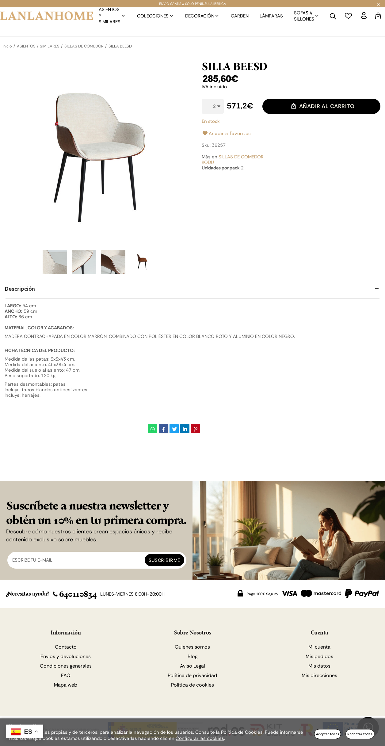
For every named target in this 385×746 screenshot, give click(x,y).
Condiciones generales (66, 666)
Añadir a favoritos (226, 133)
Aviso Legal (192, 666)
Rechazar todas (359, 734)
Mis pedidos (319, 656)
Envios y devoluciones (65, 656)
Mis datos (319, 666)
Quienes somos (192, 647)
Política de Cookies (242, 732)
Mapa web (65, 685)
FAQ (66, 675)
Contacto (66, 647)
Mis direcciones (319, 675)
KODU (208, 162)
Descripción (20, 288)
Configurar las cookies (200, 738)
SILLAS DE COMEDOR (241, 157)
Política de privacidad (192, 675)
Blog (192, 656)
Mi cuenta (319, 647)
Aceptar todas (327, 734)
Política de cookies (192, 685)
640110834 (75, 594)
